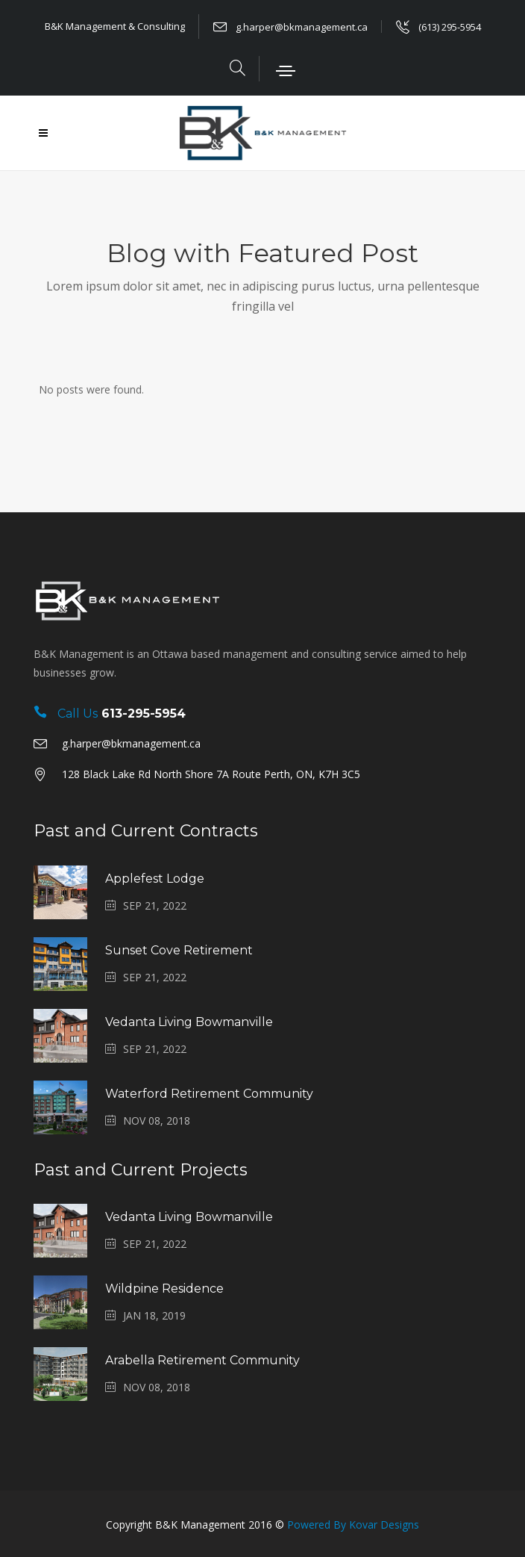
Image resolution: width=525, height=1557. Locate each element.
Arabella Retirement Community (202, 1360)
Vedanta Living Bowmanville (189, 1022)
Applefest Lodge (154, 878)
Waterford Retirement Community (209, 1094)
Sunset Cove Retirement (179, 950)
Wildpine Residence (164, 1288)
